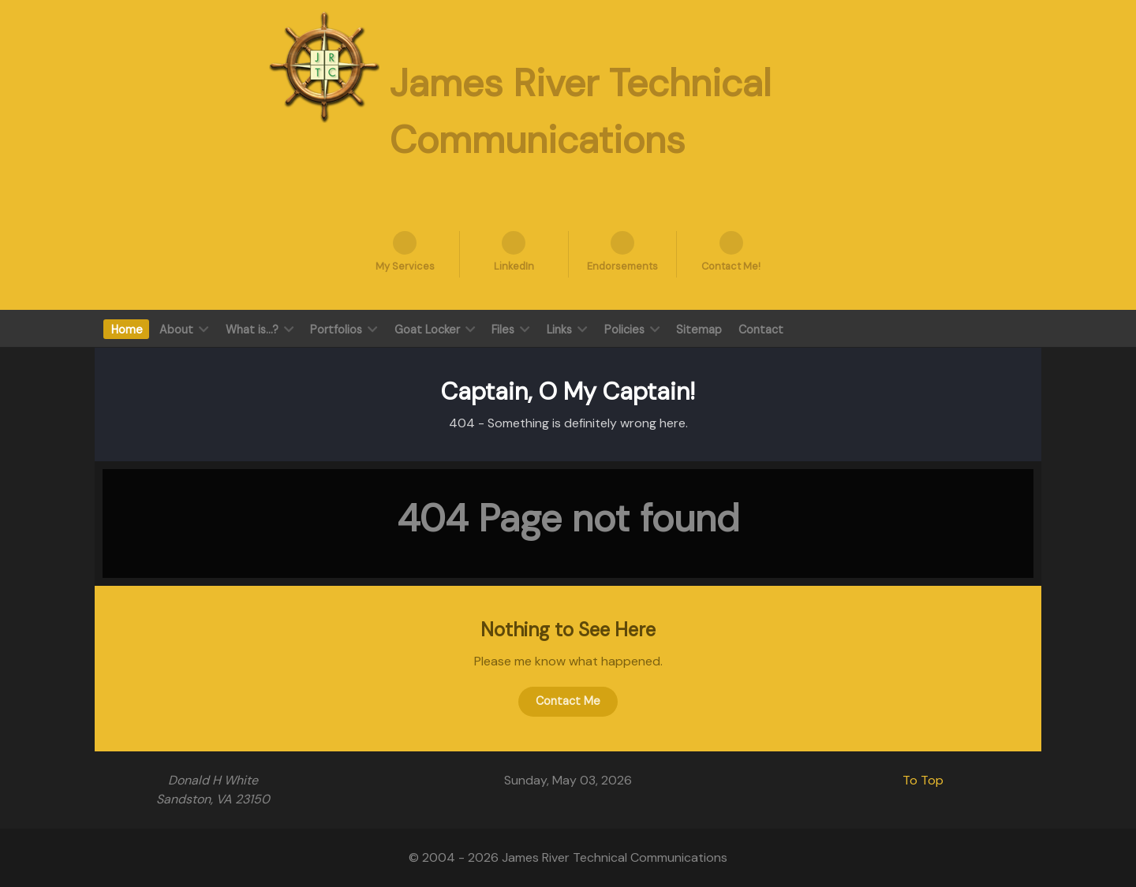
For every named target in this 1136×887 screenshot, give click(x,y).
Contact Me (568, 701)
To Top (923, 780)
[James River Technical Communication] (324, 66)
